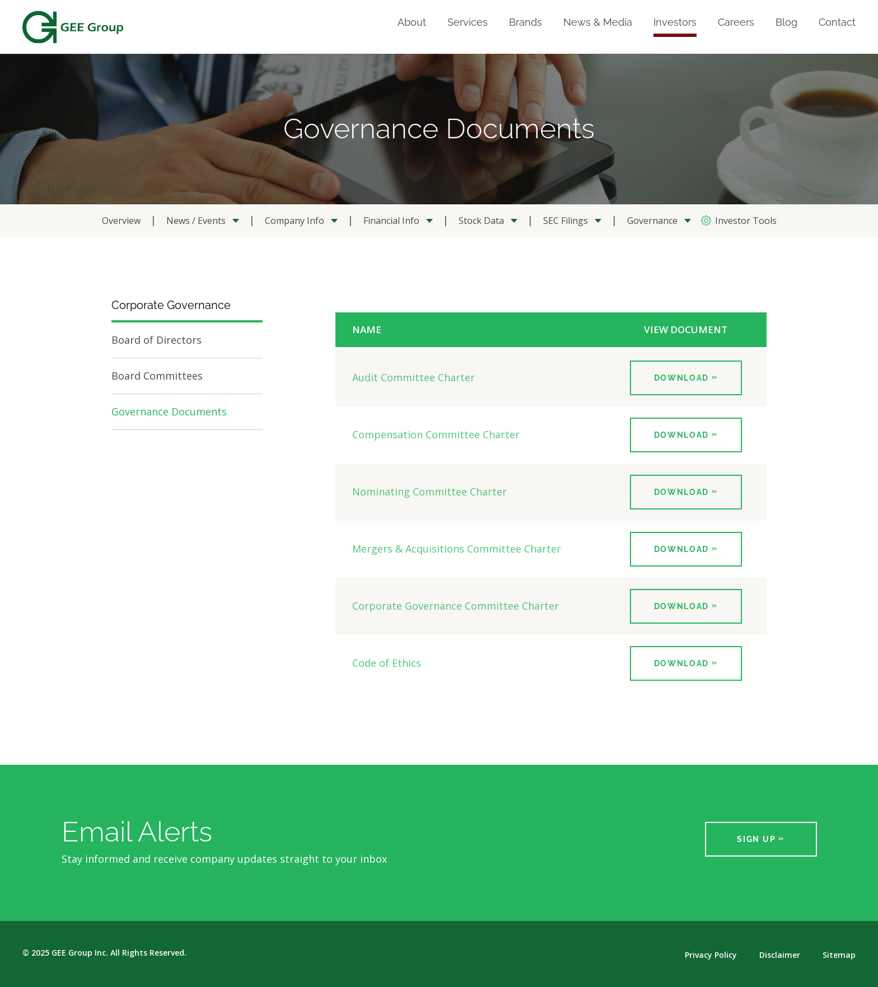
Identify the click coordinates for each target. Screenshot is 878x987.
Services (467, 22)
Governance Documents (169, 411)
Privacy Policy (711, 955)
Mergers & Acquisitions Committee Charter (456, 548)
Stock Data (481, 220)
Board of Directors (156, 340)
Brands (525, 22)
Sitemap (839, 955)
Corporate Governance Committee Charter (455, 605)
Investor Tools (746, 220)
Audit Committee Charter (413, 377)
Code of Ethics (386, 663)
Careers (736, 22)
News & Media (597, 22)
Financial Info (391, 220)
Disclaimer (779, 955)
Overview (121, 220)
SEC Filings (565, 220)
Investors (675, 22)
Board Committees (157, 375)
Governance (652, 220)
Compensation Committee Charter (436, 434)
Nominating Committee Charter (429, 491)
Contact (837, 22)
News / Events (196, 220)
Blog (786, 22)
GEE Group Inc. (80, 952)
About (412, 22)
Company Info (294, 220)
